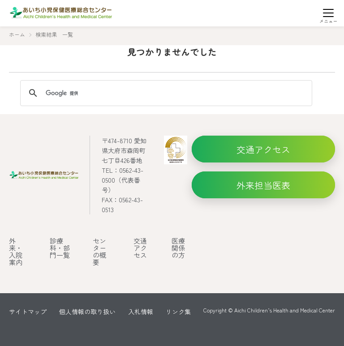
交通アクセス (140, 248)
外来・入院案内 (15, 251)
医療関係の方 (178, 248)
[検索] (165, 93)
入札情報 (140, 311)
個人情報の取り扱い (87, 311)
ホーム (17, 34)
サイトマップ (28, 311)
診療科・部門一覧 (60, 248)
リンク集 (178, 311)
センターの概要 (99, 251)
